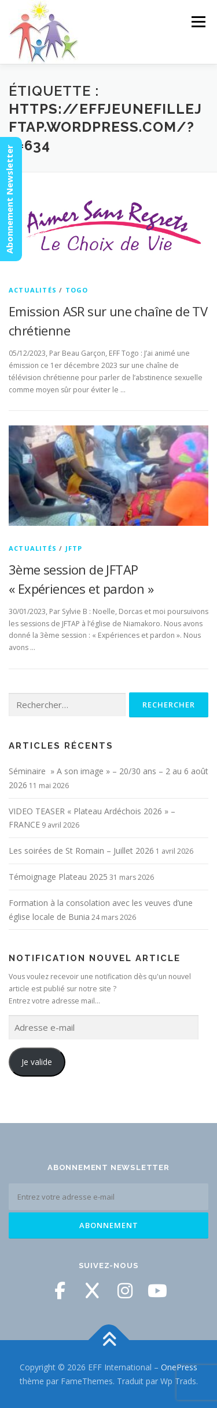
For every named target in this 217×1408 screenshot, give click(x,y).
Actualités (33, 290)
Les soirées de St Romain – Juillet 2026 (81, 850)
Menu (197, 22)
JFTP (74, 548)
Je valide (36, 1061)
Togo (77, 290)
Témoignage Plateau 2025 (58, 876)
